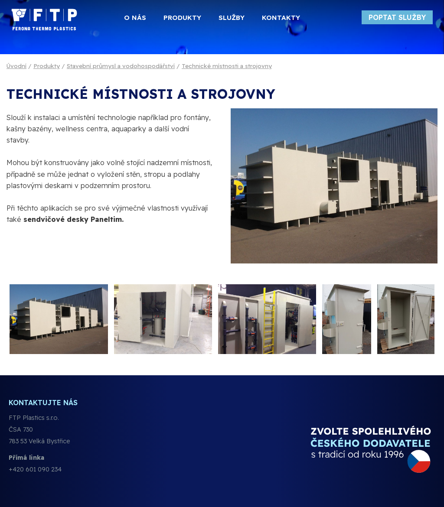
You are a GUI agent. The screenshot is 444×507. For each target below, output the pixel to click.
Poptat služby (397, 17)
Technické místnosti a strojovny (227, 65)
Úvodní (16, 65)
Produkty (46, 65)
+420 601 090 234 (35, 469)
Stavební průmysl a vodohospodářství (121, 65)
